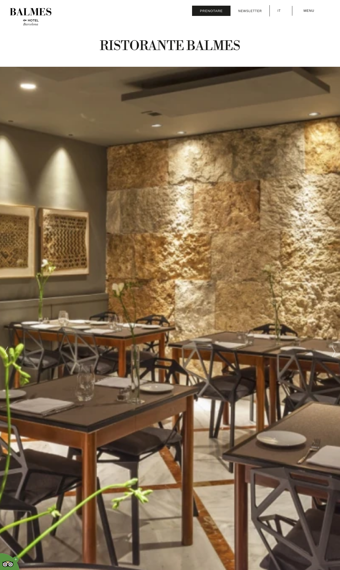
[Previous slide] (6, 351)
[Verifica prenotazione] (211, 11)
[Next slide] (333, 351)
